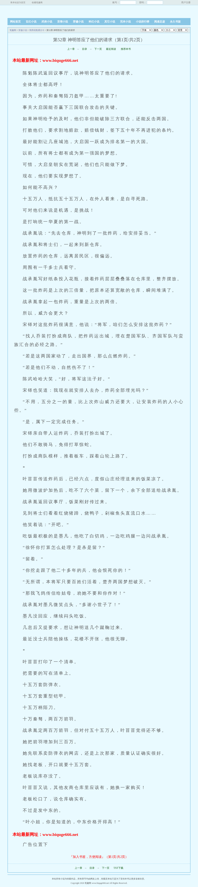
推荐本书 (125, 49)
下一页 (98, 49)
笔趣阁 (30, 11)
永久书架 (175, 21)
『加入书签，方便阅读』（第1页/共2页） (99, 857)
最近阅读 (111, 49)
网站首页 (15, 21)
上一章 (71, 49)
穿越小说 (78, 21)
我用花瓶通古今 (36, 30)
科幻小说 (94, 21)
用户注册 (185, 2)
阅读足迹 (159, 21)
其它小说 (109, 21)
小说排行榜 (142, 21)
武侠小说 (46, 21)
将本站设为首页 (17, 2)
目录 (84, 49)
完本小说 (125, 21)
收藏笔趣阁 (37, 2)
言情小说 (62, 21)
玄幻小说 (31, 21)
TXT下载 (118, 868)
